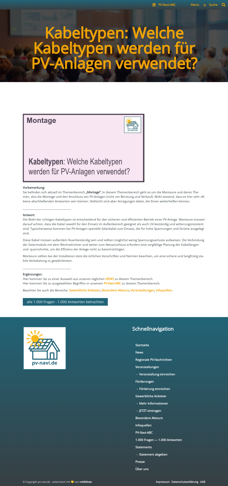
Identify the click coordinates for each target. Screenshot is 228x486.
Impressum (163, 482)
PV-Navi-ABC (167, 5)
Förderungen (144, 381)
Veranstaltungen (147, 367)
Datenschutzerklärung (184, 482)
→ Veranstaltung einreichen (155, 374)
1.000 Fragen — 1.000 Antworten (158, 440)
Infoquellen (143, 425)
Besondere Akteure (149, 418)
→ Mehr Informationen (151, 403)
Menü (195, 5)
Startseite (142, 345)
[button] (223, 5)
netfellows (86, 482)
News (139, 352)
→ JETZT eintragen (148, 411)
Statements (143, 447)
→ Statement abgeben (151, 454)
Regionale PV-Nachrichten (153, 359)
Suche (213, 5)
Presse (140, 462)
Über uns (142, 469)
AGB (202, 482)
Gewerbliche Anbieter (150, 396)
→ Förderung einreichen (152, 389)
